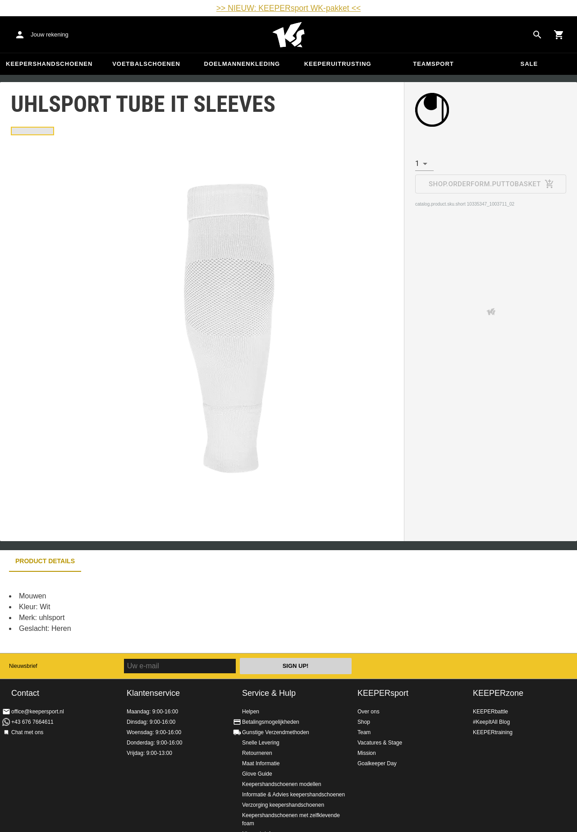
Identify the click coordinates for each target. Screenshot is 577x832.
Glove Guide (257, 774)
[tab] (32, 131)
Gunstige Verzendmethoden (275, 732)
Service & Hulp (269, 693)
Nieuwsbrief (23, 666)
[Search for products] (537, 35)
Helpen (250, 711)
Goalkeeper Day (377, 763)
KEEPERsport (382, 693)
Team (364, 732)
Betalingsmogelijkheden (270, 722)
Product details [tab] (45, 561)
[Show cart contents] (559, 35)
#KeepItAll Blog (491, 722)
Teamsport (433, 63)
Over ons (368, 711)
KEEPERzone (498, 693)
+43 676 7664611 (32, 722)
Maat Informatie (260, 763)
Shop (363, 722)
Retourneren (257, 753)
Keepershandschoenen (49, 63)
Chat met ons (27, 732)
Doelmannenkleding (242, 63)
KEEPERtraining (493, 732)
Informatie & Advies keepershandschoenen (293, 794)
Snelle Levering (260, 743)
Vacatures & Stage (379, 743)
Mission (366, 753)
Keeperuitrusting (337, 63)
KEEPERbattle (490, 711)
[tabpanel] (158, 612)
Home (288, 34)
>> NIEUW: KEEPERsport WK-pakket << (288, 8)
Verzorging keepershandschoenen (283, 805)
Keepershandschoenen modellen (281, 784)
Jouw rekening (50, 34)
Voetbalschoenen (146, 63)
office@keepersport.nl (37, 711)
